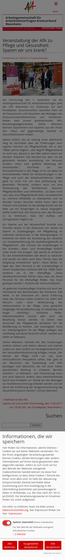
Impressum (15, 513)
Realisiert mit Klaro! (52, 553)
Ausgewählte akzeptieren (30, 545)
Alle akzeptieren (53, 545)
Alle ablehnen (9, 545)
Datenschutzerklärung (15, 510)
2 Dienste (19, 534)
